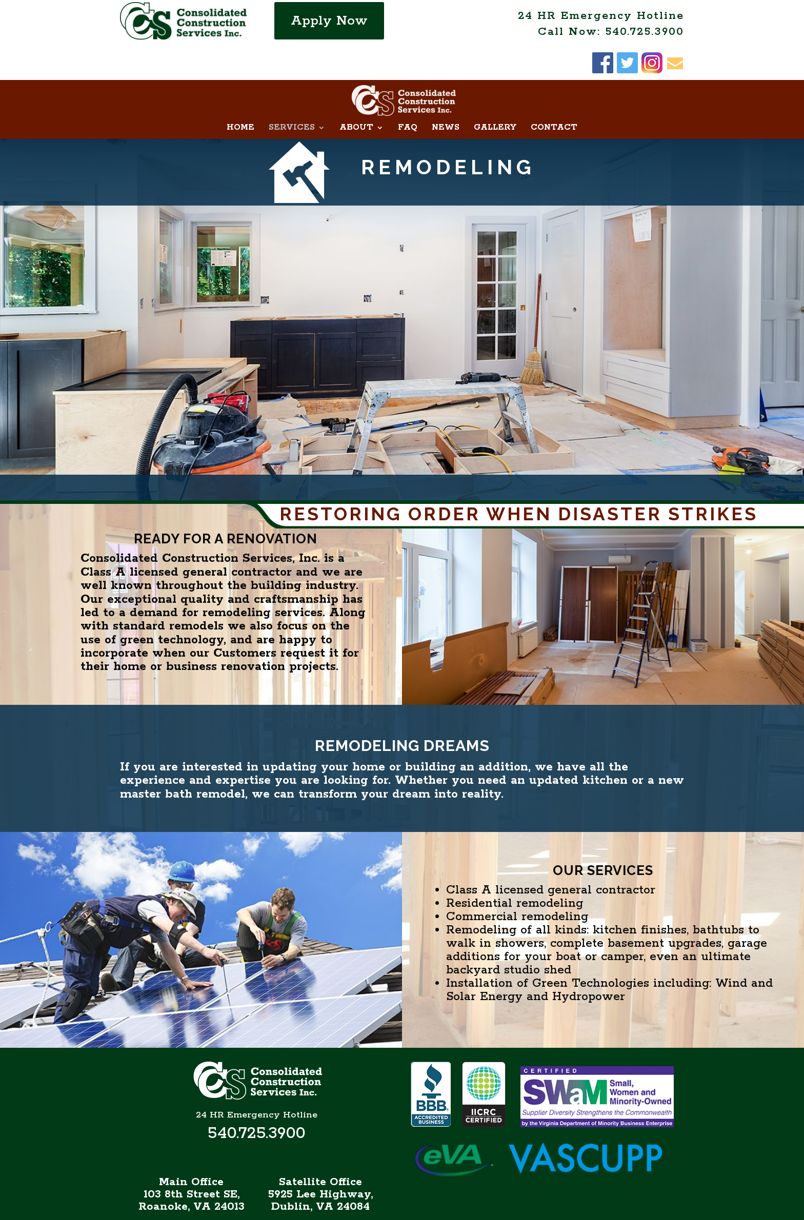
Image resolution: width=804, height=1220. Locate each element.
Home (240, 94)
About (356, 94)
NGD (542, 1208)
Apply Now (329, 21)
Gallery (495, 94)
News (445, 94)
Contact (554, 94)
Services (292, 94)
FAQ (407, 94)
